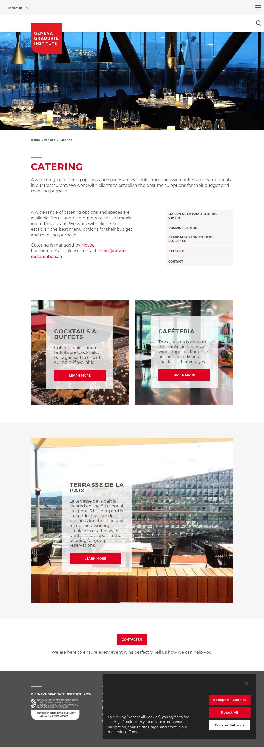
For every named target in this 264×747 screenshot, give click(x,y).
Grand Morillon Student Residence (190, 239)
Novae (88, 245)
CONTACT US (132, 640)
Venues (49, 140)
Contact (175, 261)
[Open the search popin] (258, 23)
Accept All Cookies (229, 700)
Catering (176, 251)
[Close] (246, 683)
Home (35, 140)
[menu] (258, 8)
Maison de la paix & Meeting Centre (193, 215)
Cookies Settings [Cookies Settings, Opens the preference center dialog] (229, 725)
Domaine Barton (182, 228)
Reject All (229, 712)
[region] (179, 706)
